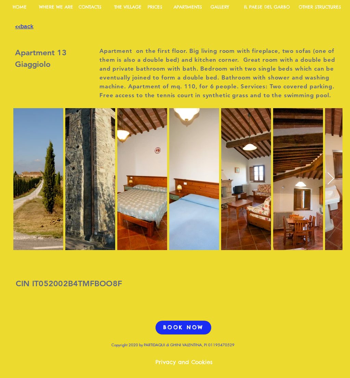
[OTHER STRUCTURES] (320, 7)
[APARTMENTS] (187, 7)
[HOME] (19, 7)
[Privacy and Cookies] (184, 362)
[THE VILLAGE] (127, 7)
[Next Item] (331, 179)
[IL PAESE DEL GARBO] (267, 7)
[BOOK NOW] (183, 327)
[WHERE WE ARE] (56, 7)
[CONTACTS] (90, 7)
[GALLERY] (219, 7)
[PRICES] (155, 7)
